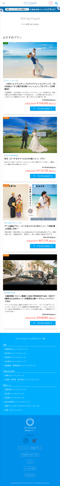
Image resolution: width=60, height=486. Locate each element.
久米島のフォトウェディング (15, 361)
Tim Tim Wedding (11, 155)
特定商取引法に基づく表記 (30, 455)
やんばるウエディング (12, 223)
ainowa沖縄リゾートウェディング (17, 402)
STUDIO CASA (9, 293)
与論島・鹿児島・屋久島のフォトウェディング (22, 379)
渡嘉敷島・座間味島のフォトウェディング (20, 365)
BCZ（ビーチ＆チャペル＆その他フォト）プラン (25, 158)
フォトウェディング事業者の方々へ (30, 448)
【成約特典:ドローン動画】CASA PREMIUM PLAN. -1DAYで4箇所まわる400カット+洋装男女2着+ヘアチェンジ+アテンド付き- (29, 298)
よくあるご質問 (30, 468)
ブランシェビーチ (11, 81)
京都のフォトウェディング (14, 375)
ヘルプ (30, 461)
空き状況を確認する (42, 108)
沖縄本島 (6, 118)
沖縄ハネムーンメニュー (14, 410)
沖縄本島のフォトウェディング (16, 349)
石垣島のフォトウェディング (15, 357)
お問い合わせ (30, 475)
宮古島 (5, 43)
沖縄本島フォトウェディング (15, 389)
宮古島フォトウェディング (14, 394)
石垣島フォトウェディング (14, 398)
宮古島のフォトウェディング (15, 353)
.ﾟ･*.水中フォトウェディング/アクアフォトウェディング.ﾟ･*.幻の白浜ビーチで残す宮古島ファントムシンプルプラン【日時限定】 (29, 86)
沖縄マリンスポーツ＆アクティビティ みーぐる (22, 406)
